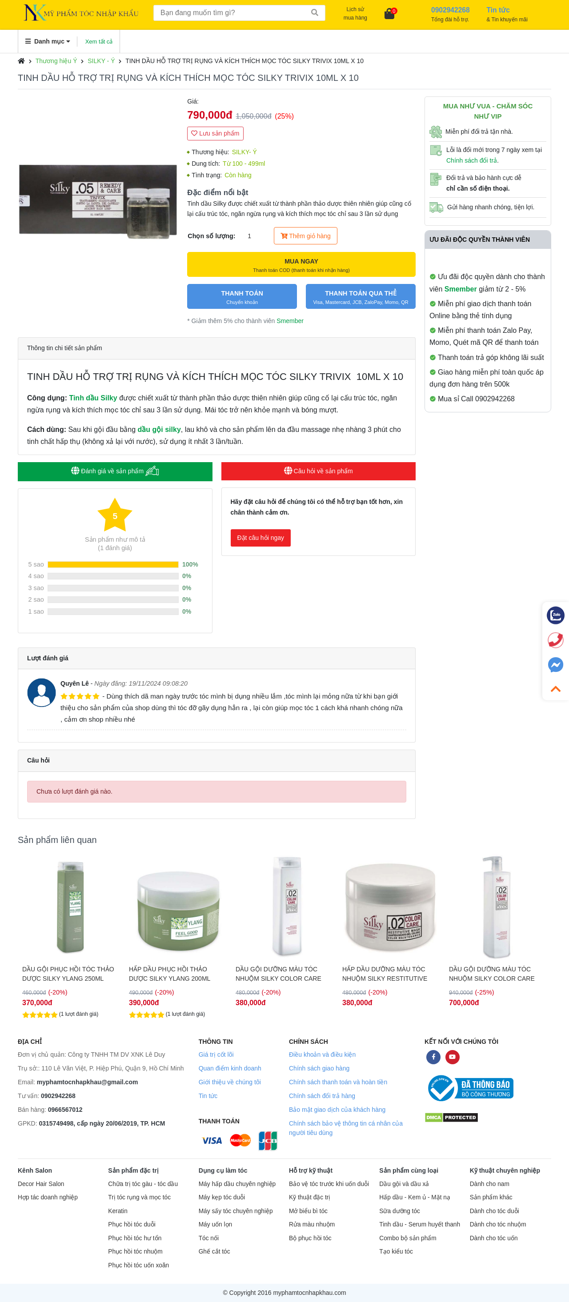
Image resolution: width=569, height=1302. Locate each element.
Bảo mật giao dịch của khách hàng (337, 1109)
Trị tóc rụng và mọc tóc (139, 1197)
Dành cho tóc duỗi (494, 1211)
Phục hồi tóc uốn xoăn (138, 1265)
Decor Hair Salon (41, 1184)
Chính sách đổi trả (471, 160)
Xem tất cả (99, 41)
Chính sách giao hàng (319, 1068)
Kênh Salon (35, 1170)
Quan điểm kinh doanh (230, 1068)
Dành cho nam (489, 1184)
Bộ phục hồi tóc (310, 1238)
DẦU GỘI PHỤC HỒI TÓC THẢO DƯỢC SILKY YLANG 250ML (175, 974)
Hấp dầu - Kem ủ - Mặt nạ (414, 1197)
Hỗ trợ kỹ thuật (311, 1170)
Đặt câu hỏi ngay (260, 537)
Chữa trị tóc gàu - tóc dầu (143, 1184)
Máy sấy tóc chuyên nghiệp (236, 1211)
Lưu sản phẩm (215, 133)
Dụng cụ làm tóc (223, 1170)
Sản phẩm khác (491, 1197)
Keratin (117, 1211)
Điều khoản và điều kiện (322, 1054)
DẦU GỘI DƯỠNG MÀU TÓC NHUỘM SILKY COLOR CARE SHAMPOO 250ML (385, 974)
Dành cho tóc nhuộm (498, 1224)
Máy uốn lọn (215, 1224)
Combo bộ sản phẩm (407, 1238)
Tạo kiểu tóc (396, 1251)
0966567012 (65, 1109)
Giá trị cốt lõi (216, 1054)
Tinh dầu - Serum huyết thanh (419, 1224)
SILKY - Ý (101, 60)
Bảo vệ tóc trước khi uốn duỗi (329, 1184)
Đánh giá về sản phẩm (115, 471)
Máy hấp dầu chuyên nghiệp (237, 1184)
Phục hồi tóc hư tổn (134, 1238)
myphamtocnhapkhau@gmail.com (87, 1082)
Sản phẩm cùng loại (408, 1170)
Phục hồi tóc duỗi (131, 1224)
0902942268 (58, 1095)
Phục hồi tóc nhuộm (135, 1251)
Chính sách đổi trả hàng (322, 1095)
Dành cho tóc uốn (494, 1238)
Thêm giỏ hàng (305, 236)
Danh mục (47, 41)
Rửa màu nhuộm (312, 1224)
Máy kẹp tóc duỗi (222, 1197)
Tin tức (208, 1095)
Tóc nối (209, 1238)
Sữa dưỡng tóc (399, 1211)
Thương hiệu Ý (56, 60)
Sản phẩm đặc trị (133, 1170)
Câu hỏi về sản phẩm (318, 471)
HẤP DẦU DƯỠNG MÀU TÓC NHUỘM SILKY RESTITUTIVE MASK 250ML (491, 974)
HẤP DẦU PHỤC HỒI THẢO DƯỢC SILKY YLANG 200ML (276, 974)
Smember (290, 320)
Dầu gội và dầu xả (404, 1184)
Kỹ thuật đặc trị (309, 1197)
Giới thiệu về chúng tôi (230, 1082)
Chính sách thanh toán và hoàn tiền (338, 1082)
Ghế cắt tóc (214, 1251)
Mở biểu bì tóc (308, 1211)
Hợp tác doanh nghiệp (48, 1197)
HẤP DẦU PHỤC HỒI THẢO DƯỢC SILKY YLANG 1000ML (64, 974)
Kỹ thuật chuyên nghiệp (505, 1170)
